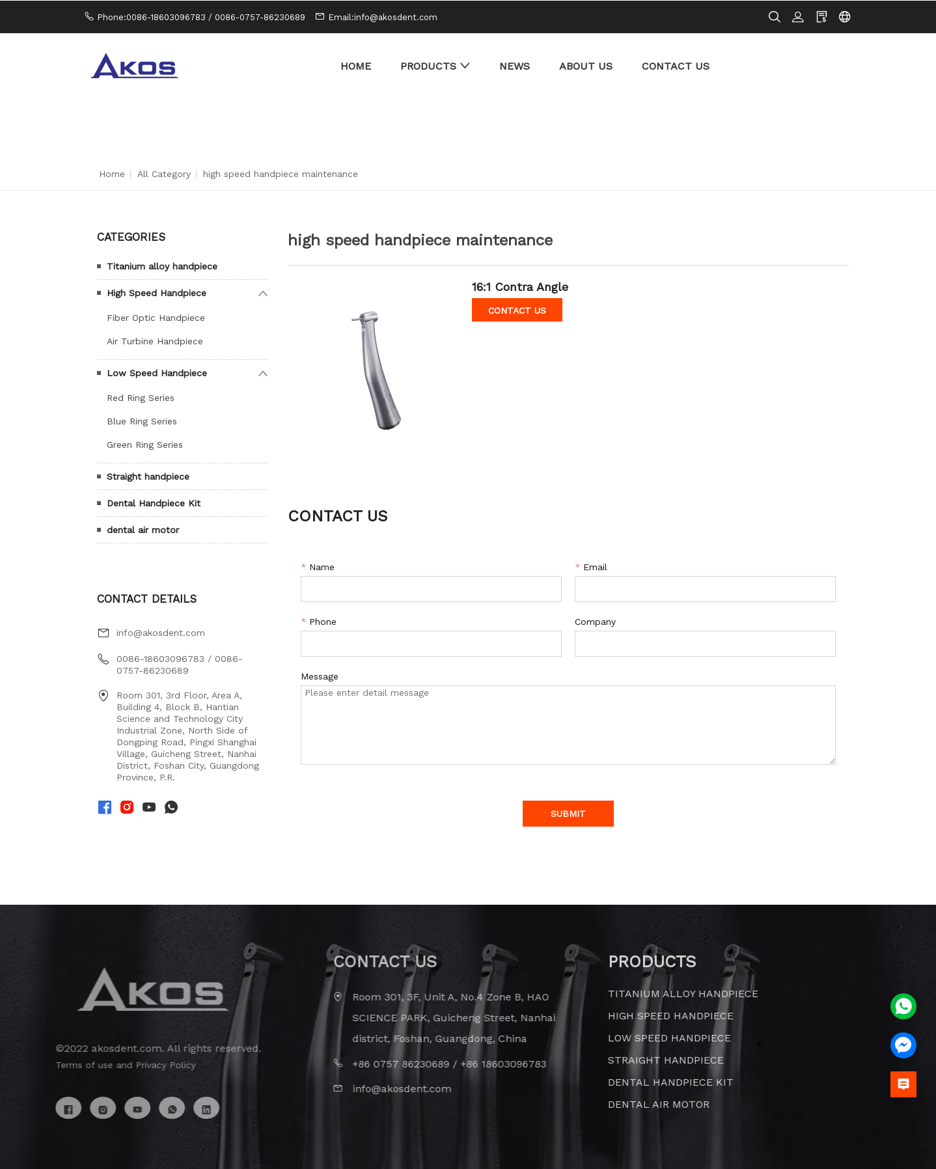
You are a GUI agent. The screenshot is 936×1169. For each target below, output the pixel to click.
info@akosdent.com (161, 632)
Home (112, 173)
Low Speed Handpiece (157, 372)
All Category (164, 173)
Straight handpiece (148, 476)
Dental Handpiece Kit (153, 502)
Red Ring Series (140, 397)
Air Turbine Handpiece (155, 340)
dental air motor (143, 529)
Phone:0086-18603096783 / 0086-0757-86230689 (201, 16)
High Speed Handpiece (156, 292)
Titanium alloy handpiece (162, 265)
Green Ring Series (145, 444)
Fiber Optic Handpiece (156, 317)
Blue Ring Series (142, 420)
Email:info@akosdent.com (382, 16)
